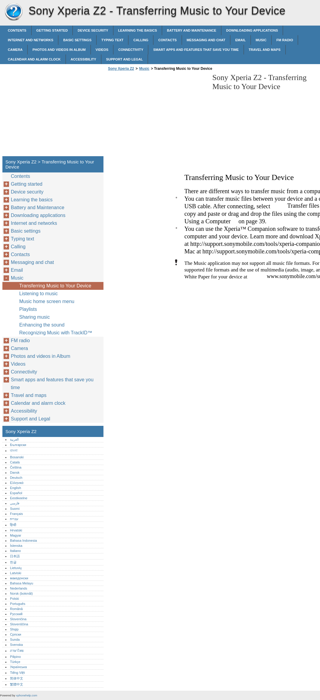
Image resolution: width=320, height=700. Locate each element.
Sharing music (34, 317)
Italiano (15, 551)
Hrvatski (16, 530)
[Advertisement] (157, 115)
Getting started (52, 30)
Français (16, 514)
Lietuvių (16, 568)
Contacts (167, 40)
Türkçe (15, 662)
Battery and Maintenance (191, 30)
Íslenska (16, 545)
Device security (93, 30)
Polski (14, 598)
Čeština (15, 467)
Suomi (15, 508)
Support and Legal (124, 59)
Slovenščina (19, 624)
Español (16, 493)
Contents (17, 30)
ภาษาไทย (17, 650)
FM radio (284, 40)
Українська (18, 667)
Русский (16, 614)
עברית (14, 519)
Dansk (15, 472)
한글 (13, 562)
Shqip (14, 629)
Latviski (15, 573)
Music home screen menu (46, 301)
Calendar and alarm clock (34, 59)
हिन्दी (13, 525)
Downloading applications (252, 30)
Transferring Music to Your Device (55, 285)
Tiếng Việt (17, 672)
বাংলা (13, 450)
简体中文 (16, 678)
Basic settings (77, 40)
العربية (14, 439)
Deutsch (16, 477)
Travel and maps (265, 49)
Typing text (112, 40)
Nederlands (18, 588)
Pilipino (15, 656)
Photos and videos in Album (59, 49)
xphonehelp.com (26, 695)
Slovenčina (18, 619)
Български (18, 445)
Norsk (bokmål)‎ (21, 593)
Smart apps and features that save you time (195, 49)
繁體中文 (16, 684)
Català (15, 462)
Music (261, 40)
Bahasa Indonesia (23, 540)
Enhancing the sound (41, 324)
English (15, 488)
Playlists (28, 309)
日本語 (15, 556)
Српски (15, 634)
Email (240, 40)
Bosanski (16, 457)
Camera (15, 49)
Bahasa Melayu (21, 583)
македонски (19, 578)
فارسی (14, 503)
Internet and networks (30, 40)
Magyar (15, 535)
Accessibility (83, 59)
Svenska (16, 644)
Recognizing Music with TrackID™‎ (55, 332)
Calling (140, 40)
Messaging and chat (206, 40)
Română (16, 609)
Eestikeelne (18, 498)
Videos (102, 49)
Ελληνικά (16, 483)
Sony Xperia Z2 (14, 12)
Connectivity (130, 49)
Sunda (15, 639)
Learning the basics (137, 30)
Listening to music (38, 293)
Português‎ (17, 604)
